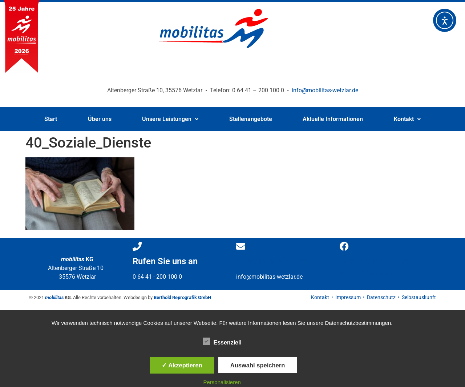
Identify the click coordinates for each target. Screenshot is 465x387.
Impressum (348, 297)
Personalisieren (222, 382)
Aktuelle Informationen (333, 119)
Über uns (100, 119)
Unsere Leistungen (170, 119)
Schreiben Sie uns (271, 261)
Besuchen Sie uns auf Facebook (374, 266)
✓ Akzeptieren (182, 365)
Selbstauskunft (419, 297)
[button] (170, 119)
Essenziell (222, 341)
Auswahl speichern (257, 365)
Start (50, 119)
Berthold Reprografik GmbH (182, 297)
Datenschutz (381, 297)
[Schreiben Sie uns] (240, 246)
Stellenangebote (250, 119)
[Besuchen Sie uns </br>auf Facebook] (344, 246)
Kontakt (407, 119)
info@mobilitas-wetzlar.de (325, 90)
